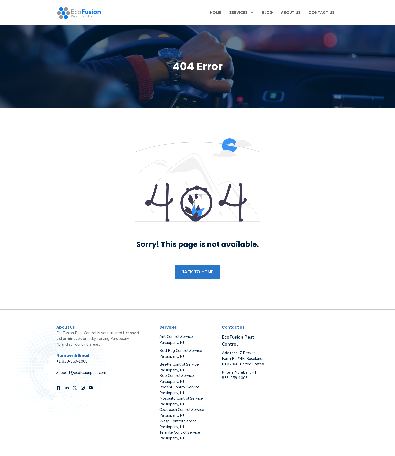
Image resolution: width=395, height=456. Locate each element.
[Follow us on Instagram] (83, 388)
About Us (291, 12)
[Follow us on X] (75, 388)
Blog (267, 12)
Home (215, 12)
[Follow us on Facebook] (58, 388)
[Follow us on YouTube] (91, 388)
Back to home (197, 272)
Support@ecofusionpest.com (81, 372)
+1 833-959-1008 (72, 361)
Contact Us (322, 12)
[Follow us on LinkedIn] (66, 388)
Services (243, 12)
